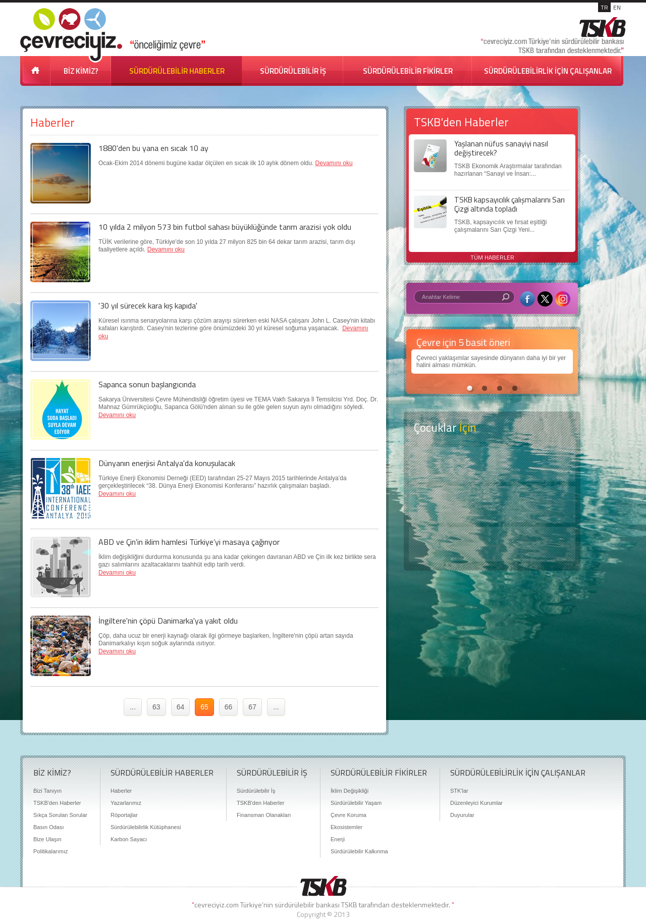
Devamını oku (334, 163)
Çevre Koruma (348, 815)
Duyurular (462, 815)
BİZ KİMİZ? (81, 71)
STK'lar (459, 791)
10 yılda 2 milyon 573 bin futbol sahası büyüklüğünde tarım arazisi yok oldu (224, 227)
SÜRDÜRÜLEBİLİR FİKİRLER (408, 71)
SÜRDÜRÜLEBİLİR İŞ (293, 71)
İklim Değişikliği (349, 791)
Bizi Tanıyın (47, 791)
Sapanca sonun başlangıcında (147, 384)
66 (229, 707)
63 (156, 707)
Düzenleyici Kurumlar (476, 803)
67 (252, 707)
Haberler (121, 791)
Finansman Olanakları (264, 815)
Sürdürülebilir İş (256, 791)
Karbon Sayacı (129, 839)
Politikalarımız (50, 851)
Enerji (338, 839)
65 (204, 707)
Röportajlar (124, 815)
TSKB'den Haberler (57, 803)
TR (604, 7)
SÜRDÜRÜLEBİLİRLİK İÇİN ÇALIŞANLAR (548, 71)
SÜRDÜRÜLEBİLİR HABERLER (177, 71)
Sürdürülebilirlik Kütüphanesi (146, 827)
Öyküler (492, 504)
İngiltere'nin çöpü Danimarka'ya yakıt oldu (168, 620)
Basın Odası (48, 827)
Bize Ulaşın (47, 839)
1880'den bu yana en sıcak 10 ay (153, 148)
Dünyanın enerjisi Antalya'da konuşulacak (166, 463)
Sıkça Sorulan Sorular (60, 815)
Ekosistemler (346, 827)
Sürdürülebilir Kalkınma (359, 851)
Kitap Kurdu (492, 544)
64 (181, 707)
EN (617, 7)
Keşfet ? (492, 464)
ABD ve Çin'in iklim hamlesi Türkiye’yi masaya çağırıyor (189, 542)
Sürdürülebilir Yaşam (356, 803)
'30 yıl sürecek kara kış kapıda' (147, 305)
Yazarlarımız (126, 803)
